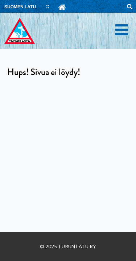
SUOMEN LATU (20, 6)
